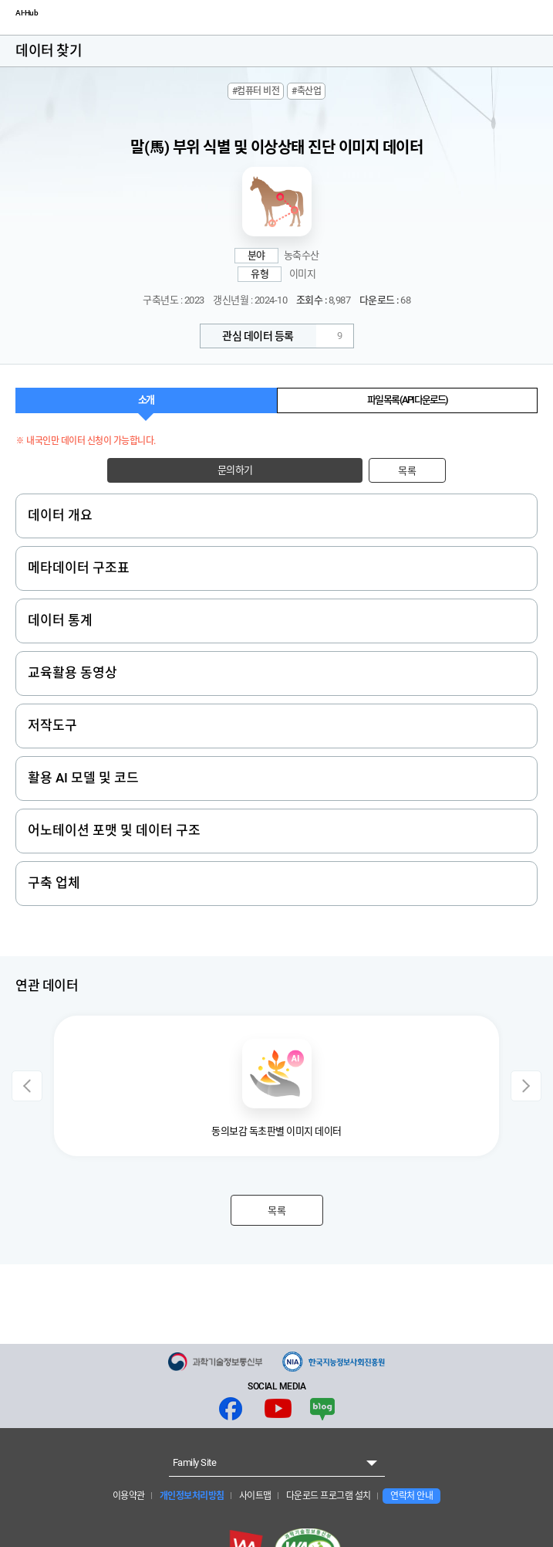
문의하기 (235, 470)
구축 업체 (54, 883)
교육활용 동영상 (72, 672)
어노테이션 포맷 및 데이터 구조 (114, 830)
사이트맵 (254, 1496)
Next (526, 1085)
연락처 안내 (411, 1496)
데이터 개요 (60, 515)
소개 (145, 399)
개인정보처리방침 (190, 1496)
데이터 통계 (60, 620)
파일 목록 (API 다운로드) (407, 399)
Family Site (195, 1462)
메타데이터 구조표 (79, 567)
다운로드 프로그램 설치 (327, 1496)
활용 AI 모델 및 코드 (83, 777)
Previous (27, 1085)
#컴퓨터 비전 (256, 91)
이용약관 (129, 1496)
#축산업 (306, 91)
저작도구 (52, 725)
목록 (407, 471)
